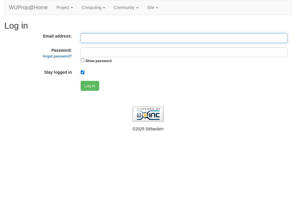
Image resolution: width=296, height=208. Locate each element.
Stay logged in (58, 72)
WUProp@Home (28, 7)
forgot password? (57, 56)
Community (126, 7)
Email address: (57, 36)
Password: (57, 53)
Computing (94, 7)
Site (152, 7)
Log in (89, 85)
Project (64, 7)
